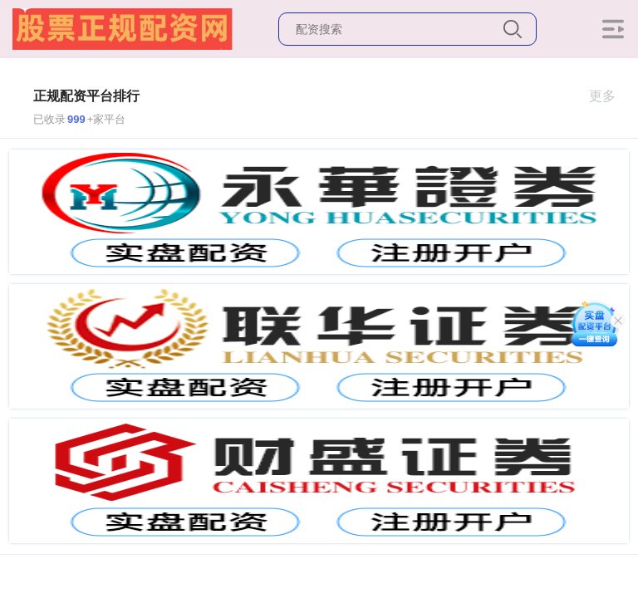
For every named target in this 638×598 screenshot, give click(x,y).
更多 (609, 96)
